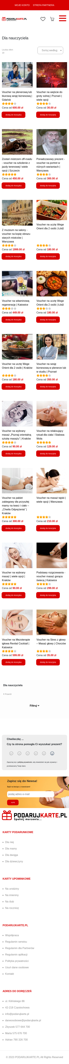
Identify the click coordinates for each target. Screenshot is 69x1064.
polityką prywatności (25, 762)
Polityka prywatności (17, 961)
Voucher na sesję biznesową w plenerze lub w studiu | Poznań (51, 368)
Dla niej (9, 842)
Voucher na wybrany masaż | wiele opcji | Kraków (13, 576)
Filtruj (34, 705)
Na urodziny (12, 888)
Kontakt (9, 973)
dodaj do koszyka (13, 115)
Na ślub (9, 901)
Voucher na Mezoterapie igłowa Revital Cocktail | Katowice (16, 643)
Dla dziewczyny (14, 861)
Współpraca (12, 935)
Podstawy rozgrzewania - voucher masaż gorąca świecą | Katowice (51, 576)
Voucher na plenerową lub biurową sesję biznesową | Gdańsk (17, 96)
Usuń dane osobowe (17, 967)
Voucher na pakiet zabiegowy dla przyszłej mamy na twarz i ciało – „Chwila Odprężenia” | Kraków (15, 506)
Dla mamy (11, 848)
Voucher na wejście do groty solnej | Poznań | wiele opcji (49, 96)
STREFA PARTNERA (43, 5)
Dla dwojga (11, 855)
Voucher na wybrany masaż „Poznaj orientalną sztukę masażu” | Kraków (16, 435)
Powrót (7, 694)
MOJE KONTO (22, 5)
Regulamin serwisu (16, 941)
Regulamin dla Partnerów (19, 948)
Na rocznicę (12, 908)
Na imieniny (12, 895)
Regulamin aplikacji (16, 954)
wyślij (13, 802)
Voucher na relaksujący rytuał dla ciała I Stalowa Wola (50, 435)
